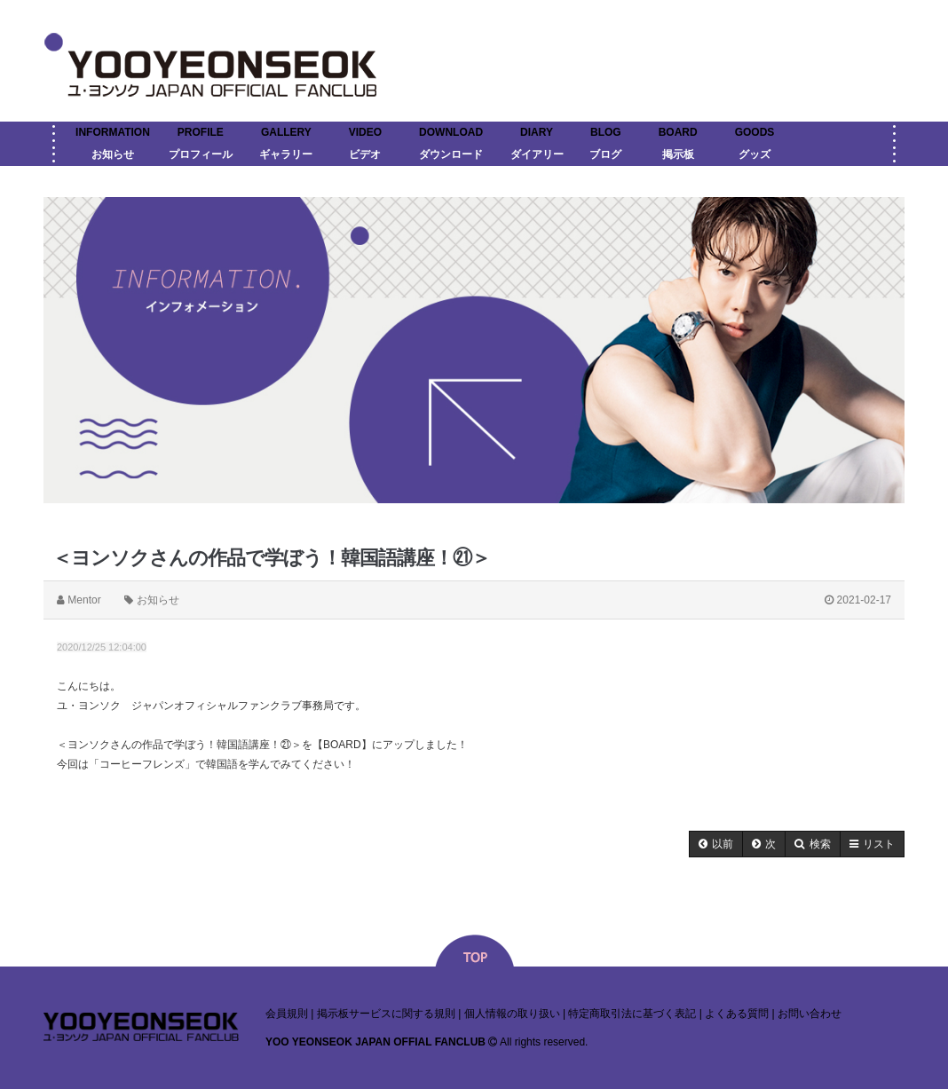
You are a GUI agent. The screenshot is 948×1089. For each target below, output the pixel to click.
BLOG (605, 132)
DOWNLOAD (451, 132)
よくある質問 (737, 1013)
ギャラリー (285, 154)
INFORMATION (112, 132)
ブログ (605, 154)
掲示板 (678, 154)
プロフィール (201, 154)
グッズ (754, 154)
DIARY (536, 132)
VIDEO (365, 132)
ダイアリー (537, 154)
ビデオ (365, 154)
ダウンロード (451, 154)
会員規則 (286, 1013)
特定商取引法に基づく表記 (632, 1013)
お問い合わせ (809, 1013)
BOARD (678, 132)
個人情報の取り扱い (512, 1013)
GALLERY (286, 132)
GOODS (755, 132)
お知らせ (112, 154)
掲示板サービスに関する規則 (386, 1013)
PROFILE (201, 132)
